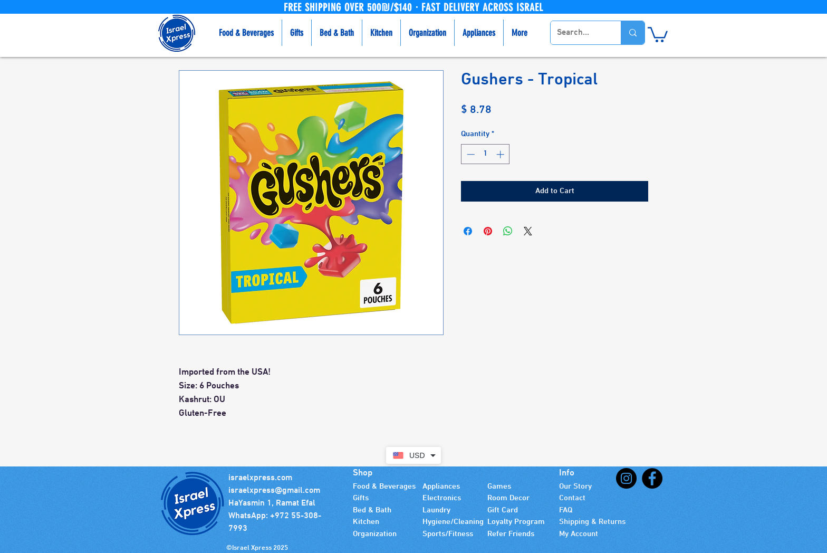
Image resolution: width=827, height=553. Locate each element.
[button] (658, 33)
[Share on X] (528, 231)
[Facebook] (652, 478)
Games (499, 486)
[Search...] (578, 32)
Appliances (441, 486)
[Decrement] (470, 154)
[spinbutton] (485, 154)
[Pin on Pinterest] (488, 231)
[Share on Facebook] (467, 231)
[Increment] (501, 154)
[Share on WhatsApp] (508, 231)
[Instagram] (626, 478)
